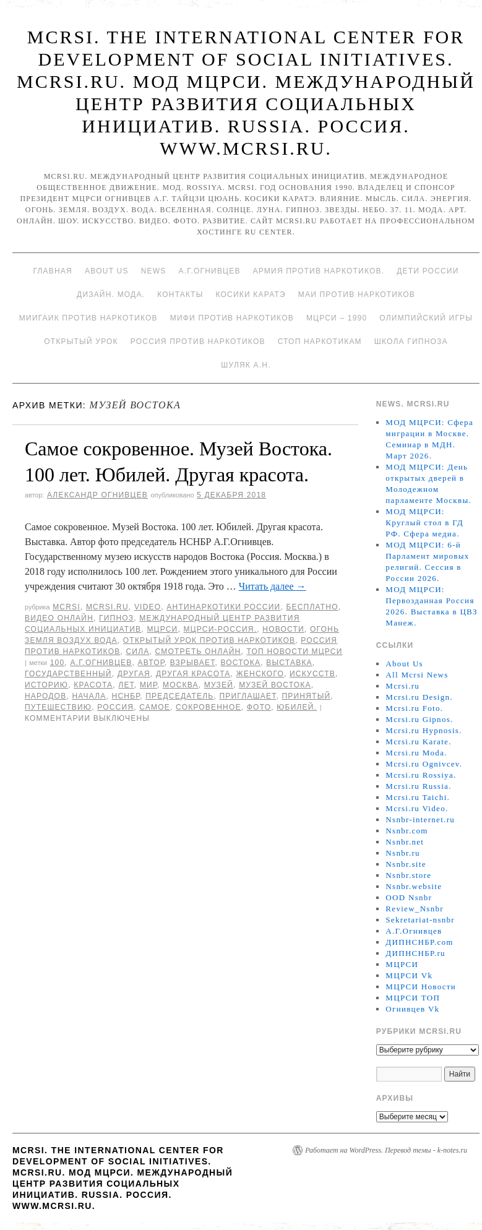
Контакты (180, 294)
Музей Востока (275, 685)
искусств (312, 673)
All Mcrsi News (416, 674)
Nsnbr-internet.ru (420, 819)
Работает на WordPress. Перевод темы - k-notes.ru (386, 1150)
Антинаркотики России (223, 607)
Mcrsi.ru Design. (419, 697)
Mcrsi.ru (107, 607)
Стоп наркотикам (320, 341)
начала (89, 696)
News (153, 271)
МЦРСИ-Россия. (220, 629)
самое (154, 707)
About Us (107, 271)
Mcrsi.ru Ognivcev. (423, 763)
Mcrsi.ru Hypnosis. (423, 730)
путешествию (58, 707)
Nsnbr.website (413, 886)
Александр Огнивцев (97, 495)
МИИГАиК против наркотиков (88, 318)
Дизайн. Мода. (111, 294)
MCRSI (66, 607)
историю (46, 685)
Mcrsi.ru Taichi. (417, 797)
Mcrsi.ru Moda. (416, 752)
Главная (52, 271)
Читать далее (272, 586)
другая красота (193, 673)
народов (45, 696)
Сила (137, 651)
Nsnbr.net (404, 841)
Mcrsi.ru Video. (416, 808)
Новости (283, 629)
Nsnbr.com (406, 830)
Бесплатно (312, 607)
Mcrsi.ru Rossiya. (420, 775)
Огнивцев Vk (412, 1008)
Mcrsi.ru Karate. (418, 741)
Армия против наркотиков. (319, 271)
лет (126, 685)
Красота (93, 685)
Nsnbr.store (408, 875)
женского (260, 673)
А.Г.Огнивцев (209, 271)
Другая (134, 673)
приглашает (247, 696)
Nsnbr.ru (402, 853)
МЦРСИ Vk (409, 975)
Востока (241, 662)
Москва (181, 685)
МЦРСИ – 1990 (336, 318)
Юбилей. (297, 707)
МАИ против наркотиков (356, 294)
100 (57, 662)
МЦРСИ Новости (420, 986)
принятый (306, 696)
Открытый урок (81, 341)
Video (147, 607)
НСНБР (126, 696)
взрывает (192, 662)
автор (151, 662)
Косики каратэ (251, 294)
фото (259, 707)
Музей (218, 685)
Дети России (427, 271)
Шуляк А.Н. (245, 365)
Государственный (68, 673)
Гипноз (116, 618)
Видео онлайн (59, 618)
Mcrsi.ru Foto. (414, 708)
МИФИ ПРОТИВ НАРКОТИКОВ (232, 318)
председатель (179, 696)
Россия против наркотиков (198, 341)
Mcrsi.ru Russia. (418, 786)
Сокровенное (208, 707)
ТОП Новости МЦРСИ (295, 651)
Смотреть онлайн (198, 651)
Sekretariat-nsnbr (420, 919)
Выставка (289, 662)
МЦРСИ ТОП (412, 997)
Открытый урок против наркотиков (209, 640)
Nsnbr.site (405, 864)
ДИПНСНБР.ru (415, 953)
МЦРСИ (162, 629)
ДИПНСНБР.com (419, 942)
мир (148, 685)
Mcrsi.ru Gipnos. (419, 719)
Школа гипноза (411, 341)
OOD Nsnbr (408, 897)
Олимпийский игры (426, 318)
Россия (115, 707)
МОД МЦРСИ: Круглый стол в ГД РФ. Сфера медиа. (424, 522)
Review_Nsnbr (414, 908)
